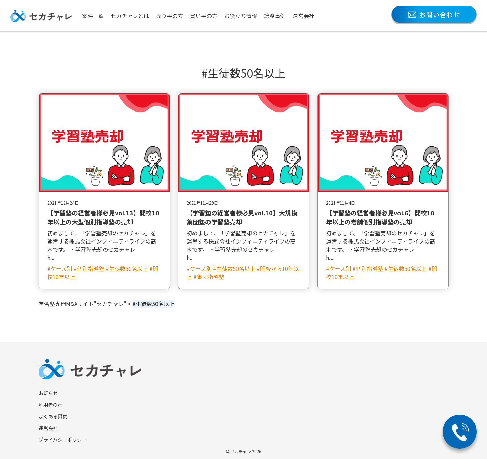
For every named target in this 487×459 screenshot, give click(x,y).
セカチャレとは (130, 16)
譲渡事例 (275, 16)
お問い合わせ (434, 14)
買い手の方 (203, 16)
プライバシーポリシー (62, 439)
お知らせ (48, 393)
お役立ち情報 (240, 16)
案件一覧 (93, 16)
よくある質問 (53, 416)
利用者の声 (51, 404)
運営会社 (303, 16)
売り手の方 (169, 16)
